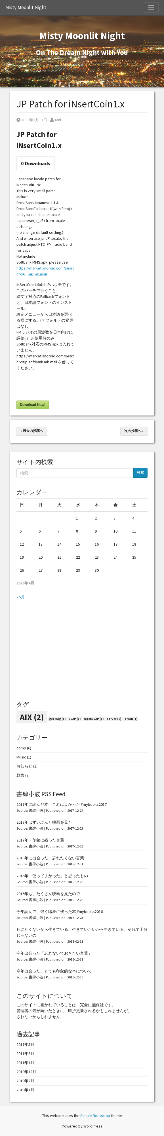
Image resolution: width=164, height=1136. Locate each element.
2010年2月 (25, 1080)
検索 (140, 472)
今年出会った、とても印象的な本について (54, 971)
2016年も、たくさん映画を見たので (48, 893)
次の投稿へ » (134, 431)
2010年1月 (25, 1089)
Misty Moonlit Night (25, 7)
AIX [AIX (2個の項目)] (32, 717)
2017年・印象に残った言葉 (40, 840)
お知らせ (24, 766)
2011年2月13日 (31, 119)
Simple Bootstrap (95, 1115)
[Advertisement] (82, 650)
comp (21, 748)
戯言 (20, 775)
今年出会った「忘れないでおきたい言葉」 (54, 953)
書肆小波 (36, 810)
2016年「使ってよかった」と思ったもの (52, 875)
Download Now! (32, 405)
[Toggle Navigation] (151, 7)
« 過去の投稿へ (31, 431)
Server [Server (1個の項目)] (114, 719)
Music (21, 757)
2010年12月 (26, 1071)
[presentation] (59, 387)
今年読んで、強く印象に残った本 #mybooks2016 (59, 911)
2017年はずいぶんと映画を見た (44, 822)
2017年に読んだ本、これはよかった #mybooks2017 (61, 804)
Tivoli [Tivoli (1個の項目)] (131, 719)
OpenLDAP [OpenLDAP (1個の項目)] (94, 719)
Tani (55, 119)
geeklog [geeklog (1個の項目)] (57, 719)
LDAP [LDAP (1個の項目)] (75, 719)
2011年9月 (25, 1053)
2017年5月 (25, 1044)
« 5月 (20, 596)
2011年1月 (25, 1062)
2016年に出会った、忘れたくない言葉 (50, 858)
